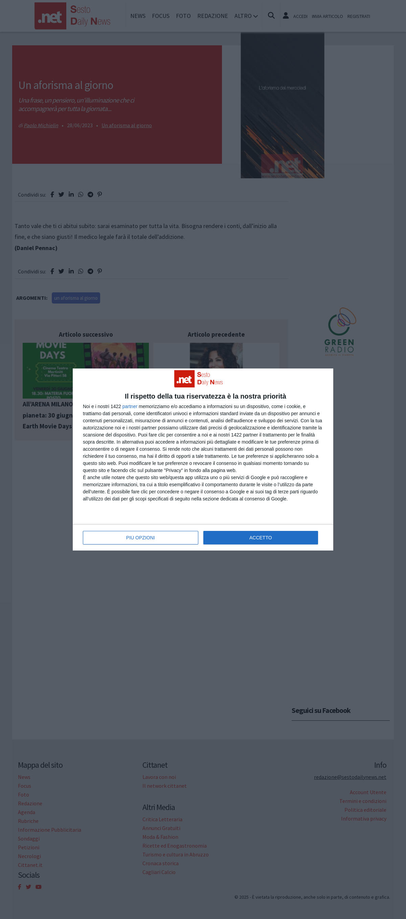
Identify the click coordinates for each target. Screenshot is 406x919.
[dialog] (203, 459)
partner (129, 406)
